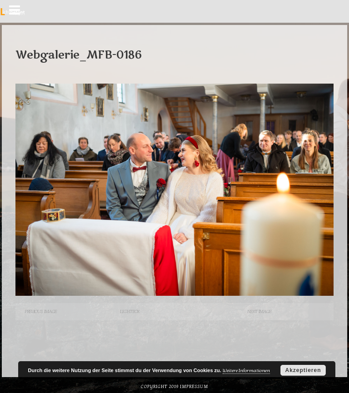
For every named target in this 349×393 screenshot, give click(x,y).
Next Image (259, 311)
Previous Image (41, 311)
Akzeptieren (303, 370)
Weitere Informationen (246, 370)
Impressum (194, 386)
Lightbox (129, 311)
